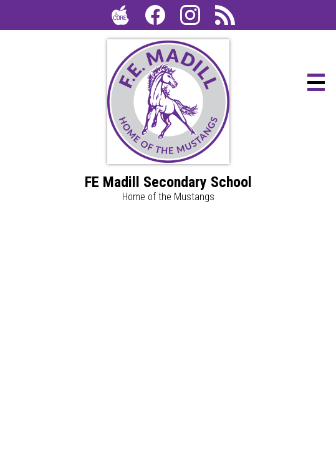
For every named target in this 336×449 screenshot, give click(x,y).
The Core (117, 17)
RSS (222, 17)
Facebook (155, 17)
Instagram (190, 17)
